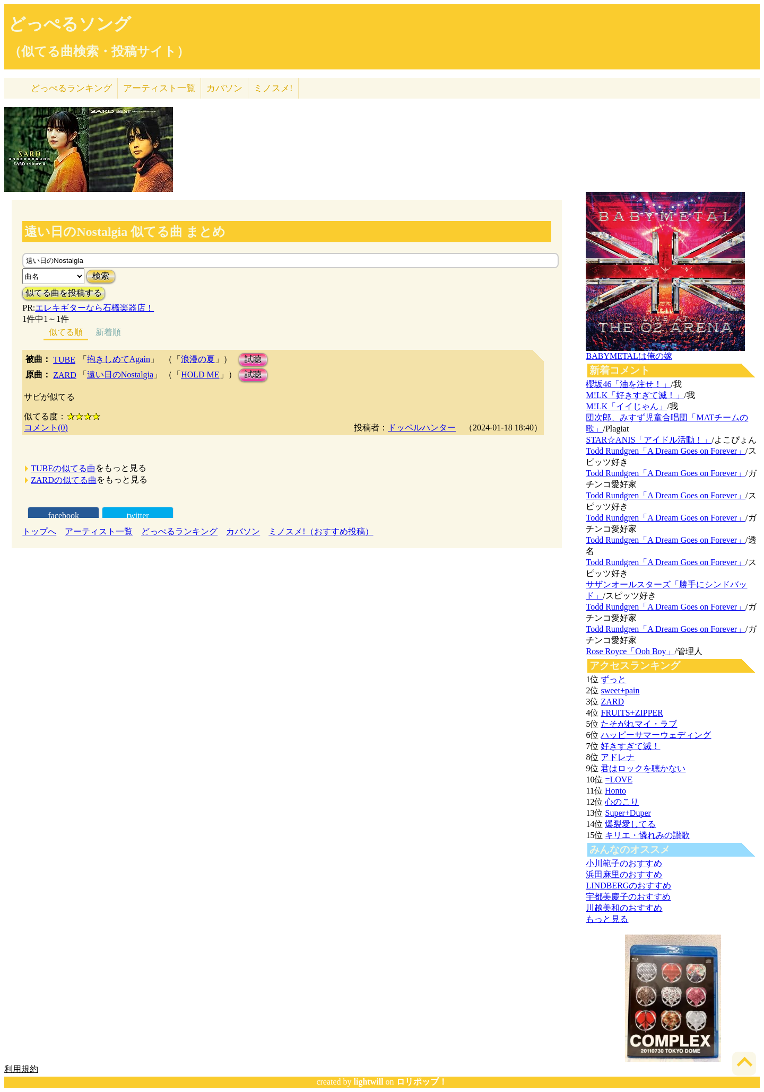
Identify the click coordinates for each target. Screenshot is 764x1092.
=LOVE (618, 779)
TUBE (64, 359)
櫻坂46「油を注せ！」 (628, 384)
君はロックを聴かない (643, 768)
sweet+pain (620, 690)
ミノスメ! (273, 88)
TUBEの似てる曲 (63, 468)
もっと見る (607, 918)
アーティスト (159, 88)
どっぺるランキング (179, 531)
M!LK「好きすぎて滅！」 (635, 395)
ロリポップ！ (421, 1081)
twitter (138, 515)
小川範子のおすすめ (624, 863)
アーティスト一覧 (99, 531)
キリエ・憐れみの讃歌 (647, 835)
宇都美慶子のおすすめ (628, 896)
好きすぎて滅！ (630, 746)
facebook (63, 515)
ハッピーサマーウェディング (656, 734)
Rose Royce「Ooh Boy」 (630, 651)
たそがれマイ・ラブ (639, 723)
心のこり (622, 801)
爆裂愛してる (630, 824)
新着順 (108, 332)
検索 (100, 275)
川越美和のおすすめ (624, 907)
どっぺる (71, 88)
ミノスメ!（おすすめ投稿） (320, 531)
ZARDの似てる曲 (64, 480)
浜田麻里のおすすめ (624, 874)
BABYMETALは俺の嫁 (629, 355)
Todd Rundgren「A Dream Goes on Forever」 (665, 450)
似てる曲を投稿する (63, 292)
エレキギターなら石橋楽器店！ (94, 307)
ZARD (64, 375)
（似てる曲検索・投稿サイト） (98, 51)
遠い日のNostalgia (120, 374)
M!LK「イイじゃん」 (626, 406)
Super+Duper (627, 812)
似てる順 (66, 332)
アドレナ (618, 757)
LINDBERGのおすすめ (628, 885)
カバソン (224, 88)
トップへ (39, 531)
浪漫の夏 (198, 359)
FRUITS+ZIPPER (632, 712)
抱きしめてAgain (118, 359)
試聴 (253, 359)
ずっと (613, 679)
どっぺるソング (69, 23)
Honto (615, 790)
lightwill (369, 1081)
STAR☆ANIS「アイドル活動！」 (648, 439)
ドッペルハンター (422, 427)
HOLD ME (200, 374)
